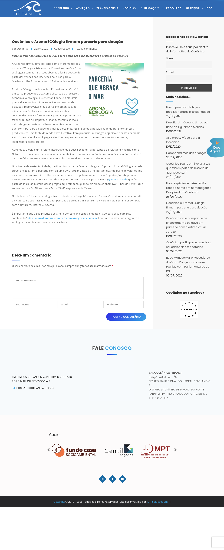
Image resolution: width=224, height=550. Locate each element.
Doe (209, 8)
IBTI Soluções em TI (159, 501)
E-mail (170, 72)
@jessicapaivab (117, 179)
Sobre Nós (61, 8)
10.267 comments (86, 48)
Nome (169, 58)
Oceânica (59, 501)
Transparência (107, 8)
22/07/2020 (41, 48)
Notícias (129, 8)
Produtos (174, 8)
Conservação (62, 48)
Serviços (193, 8)
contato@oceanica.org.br (33, 388)
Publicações (150, 8)
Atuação (83, 8)
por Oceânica (20, 48)
